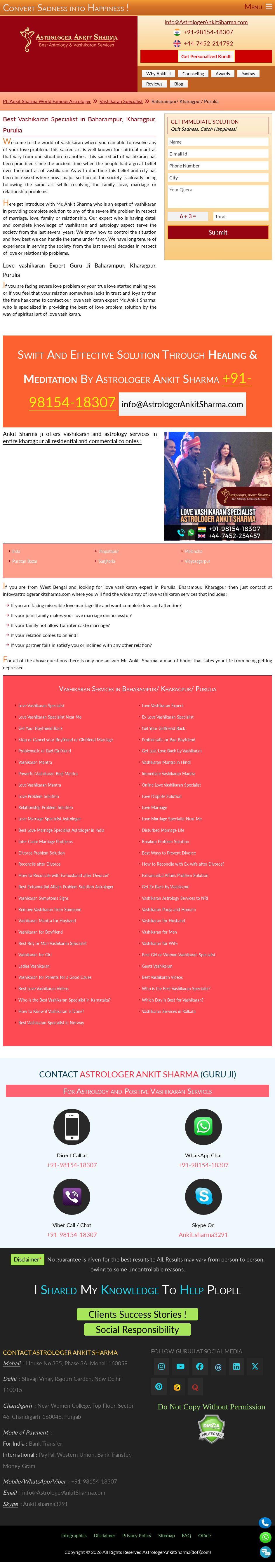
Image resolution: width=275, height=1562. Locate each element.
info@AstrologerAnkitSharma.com (206, 22)
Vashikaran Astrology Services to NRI (175, 898)
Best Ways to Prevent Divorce (169, 852)
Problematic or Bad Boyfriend (168, 739)
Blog (178, 83)
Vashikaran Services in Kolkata (169, 1011)
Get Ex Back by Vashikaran (165, 886)
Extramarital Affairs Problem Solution (175, 875)
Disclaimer (104, 1535)
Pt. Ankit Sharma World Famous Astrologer (47, 101)
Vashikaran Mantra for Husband (47, 920)
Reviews (154, 83)
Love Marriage (154, 807)
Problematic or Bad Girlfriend (44, 750)
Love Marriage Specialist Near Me (172, 818)
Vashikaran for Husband (163, 920)
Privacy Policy (136, 1535)
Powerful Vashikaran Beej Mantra (48, 773)
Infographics (74, 1535)
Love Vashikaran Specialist (41, 705)
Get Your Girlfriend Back (163, 728)
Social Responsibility (137, 1329)
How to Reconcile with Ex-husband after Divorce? (63, 875)
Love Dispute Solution (162, 796)
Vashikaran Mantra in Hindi (166, 762)
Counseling (193, 73)
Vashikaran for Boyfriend (40, 931)
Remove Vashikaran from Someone (49, 909)
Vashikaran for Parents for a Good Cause (54, 977)
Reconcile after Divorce (39, 864)
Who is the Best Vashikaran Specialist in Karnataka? (64, 999)
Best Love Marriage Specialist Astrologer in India (61, 830)
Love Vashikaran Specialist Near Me (49, 716)
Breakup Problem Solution (165, 841)
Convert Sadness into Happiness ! (137, 7)
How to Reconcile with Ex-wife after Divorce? (183, 864)
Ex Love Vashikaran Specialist (168, 716)
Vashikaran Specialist (121, 101)
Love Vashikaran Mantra (39, 784)
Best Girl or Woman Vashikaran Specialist (178, 954)
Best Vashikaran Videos (162, 977)
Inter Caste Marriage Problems (45, 841)
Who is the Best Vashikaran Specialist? (176, 988)
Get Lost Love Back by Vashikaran (172, 750)
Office (204, 1535)
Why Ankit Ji (158, 73)
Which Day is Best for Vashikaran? (172, 999)
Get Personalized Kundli (206, 56)
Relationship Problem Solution (45, 807)
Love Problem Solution (38, 796)
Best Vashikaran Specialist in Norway (51, 1022)
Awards (223, 73)
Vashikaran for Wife (159, 943)
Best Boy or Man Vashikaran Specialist (52, 943)
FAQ (186, 1535)
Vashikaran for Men (159, 931)
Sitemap (166, 1535)
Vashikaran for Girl (34, 954)
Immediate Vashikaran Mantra (168, 773)
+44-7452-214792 (208, 43)
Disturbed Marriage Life (163, 830)
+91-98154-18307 (208, 32)
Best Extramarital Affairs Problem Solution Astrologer (66, 886)
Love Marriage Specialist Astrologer (49, 818)
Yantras (248, 73)
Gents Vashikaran (157, 966)
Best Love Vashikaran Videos (43, 988)
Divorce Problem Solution (41, 852)
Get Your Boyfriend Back (40, 728)
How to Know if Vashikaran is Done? (51, 1011)
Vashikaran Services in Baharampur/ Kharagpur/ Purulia (137, 688)
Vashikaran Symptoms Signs (43, 898)
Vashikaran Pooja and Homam (169, 909)
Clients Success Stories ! (137, 1314)
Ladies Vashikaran (34, 966)
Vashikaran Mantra (35, 762)
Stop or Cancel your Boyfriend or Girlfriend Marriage (65, 739)
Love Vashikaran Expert (162, 705)
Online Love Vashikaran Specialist (171, 784)
